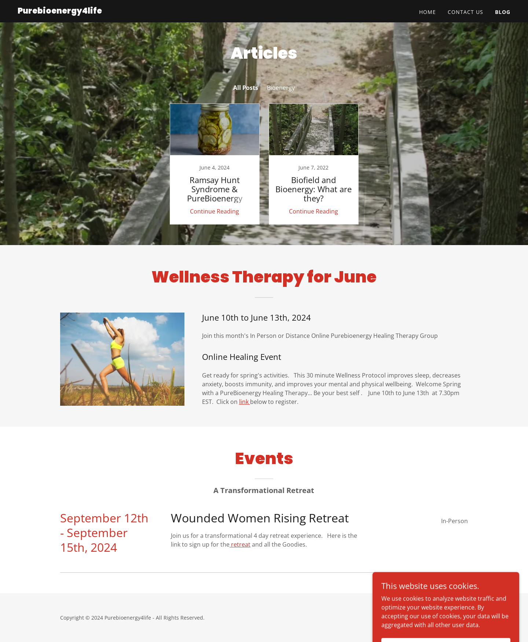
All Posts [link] (245, 88)
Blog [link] (502, 11)
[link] (60, 11)
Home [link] (427, 11)
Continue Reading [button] (214, 211)
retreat (240, 544)
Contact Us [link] (465, 11)
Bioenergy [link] (281, 88)
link (244, 402)
